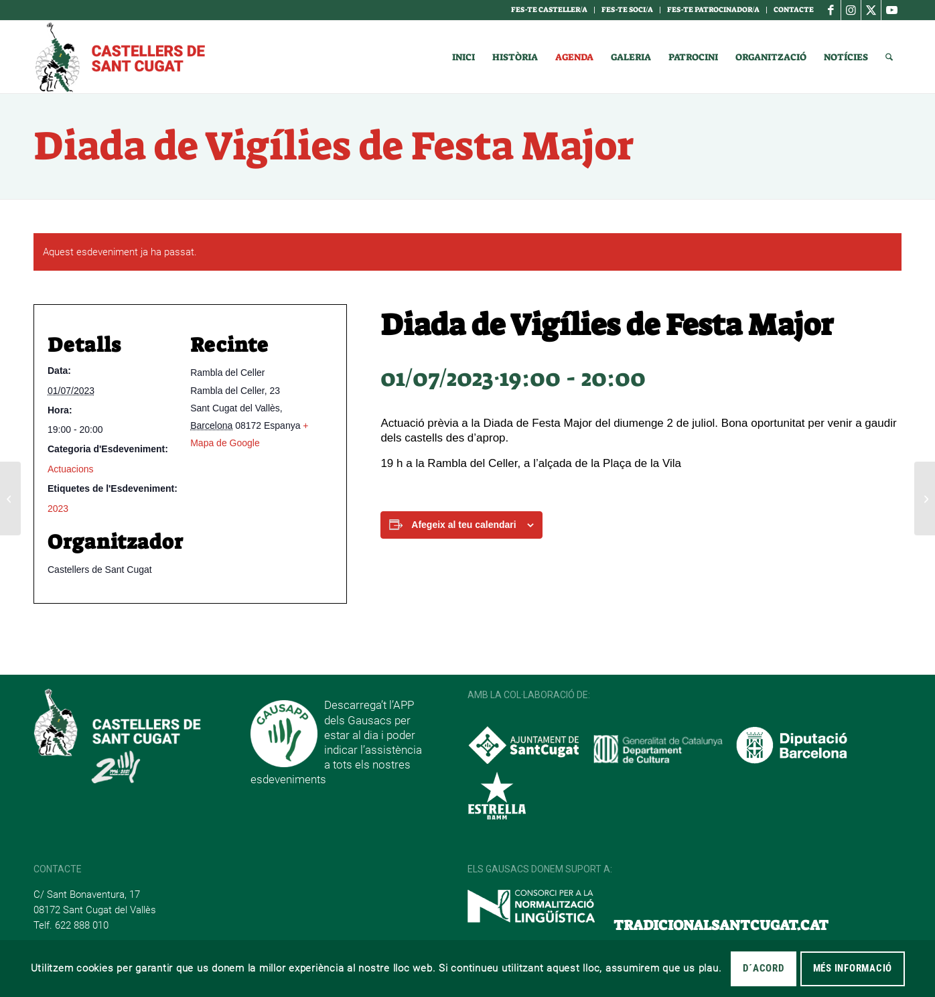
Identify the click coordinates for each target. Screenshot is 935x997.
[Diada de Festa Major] (924, 498)
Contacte (794, 10)
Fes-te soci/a (627, 10)
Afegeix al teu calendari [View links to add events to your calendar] (463, 524)
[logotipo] (119, 57)
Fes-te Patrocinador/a (713, 10)
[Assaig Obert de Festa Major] (10, 498)
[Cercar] (889, 57)
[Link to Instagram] (851, 10)
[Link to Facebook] (831, 10)
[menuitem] (549, 10)
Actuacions (70, 469)
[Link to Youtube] (891, 10)
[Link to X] (871, 10)
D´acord (763, 968)
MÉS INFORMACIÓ (853, 968)
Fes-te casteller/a (549, 10)
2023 (58, 508)
